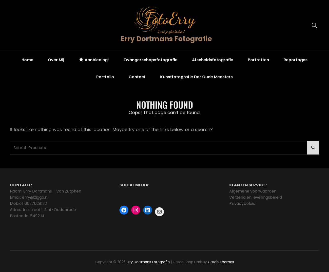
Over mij (56, 60)
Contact (137, 77)
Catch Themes (221, 261)
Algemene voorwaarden (252, 191)
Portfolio (105, 77)
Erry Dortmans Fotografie (166, 39)
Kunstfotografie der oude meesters (196, 77)
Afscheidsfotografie (212, 60)
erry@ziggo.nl (35, 197)
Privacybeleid (242, 203)
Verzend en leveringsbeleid (255, 197)
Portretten (258, 60)
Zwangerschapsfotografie (150, 60)
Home (27, 60)
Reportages (296, 60)
